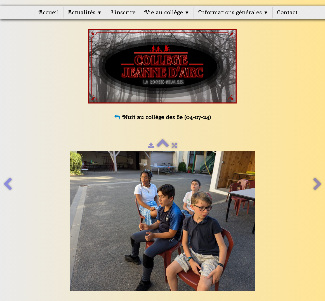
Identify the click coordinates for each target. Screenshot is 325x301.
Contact (287, 12)
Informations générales (233, 12)
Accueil (49, 12)
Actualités (85, 12)
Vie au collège (166, 12)
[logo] (162, 66)
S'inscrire (123, 12)
